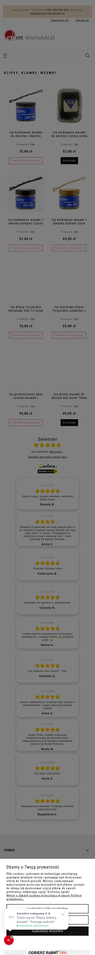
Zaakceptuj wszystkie (47, 931)
